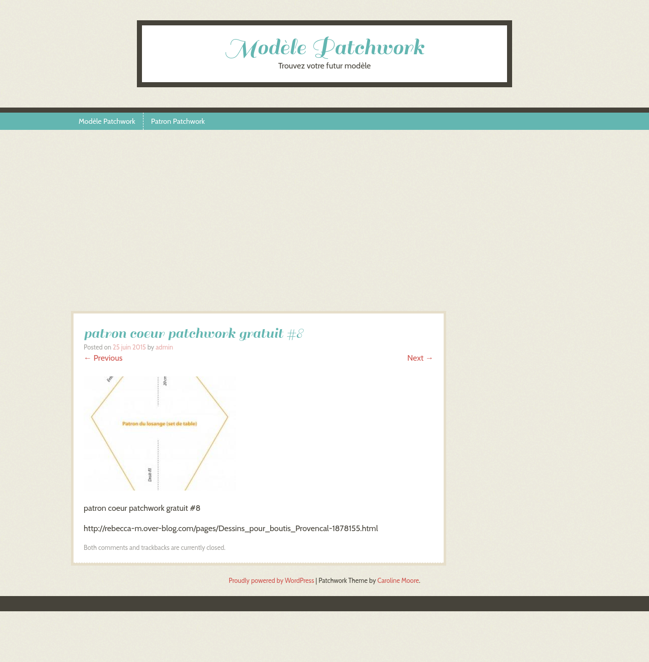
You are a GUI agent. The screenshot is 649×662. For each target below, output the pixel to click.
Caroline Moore (398, 580)
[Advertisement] (324, 225)
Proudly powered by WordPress (271, 580)
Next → (420, 358)
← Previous (103, 358)
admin (164, 347)
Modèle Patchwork (324, 47)
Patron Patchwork (178, 121)
